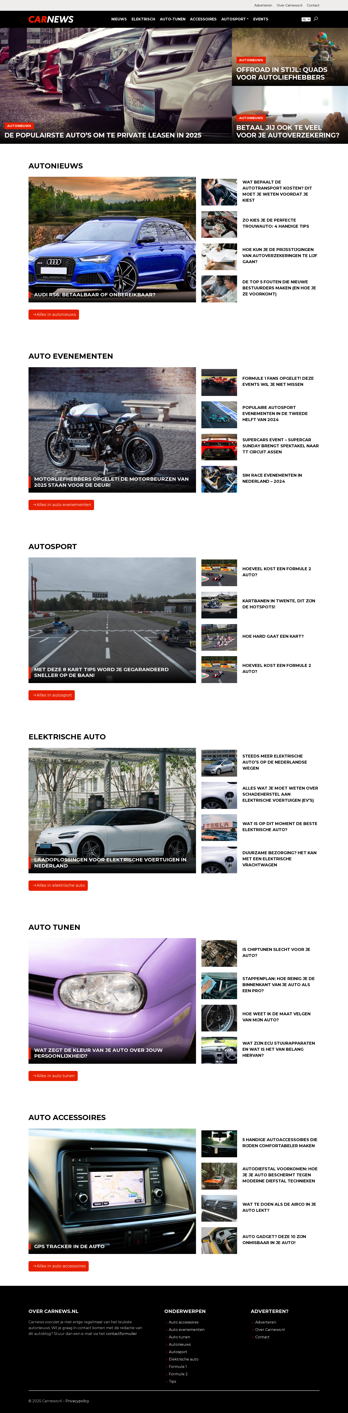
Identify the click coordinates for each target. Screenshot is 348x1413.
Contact (313, 5)
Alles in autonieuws (54, 314)
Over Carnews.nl (289, 5)
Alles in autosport (52, 695)
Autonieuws (180, 1344)
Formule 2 (178, 1374)
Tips (172, 1381)
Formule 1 (178, 1367)
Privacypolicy (77, 1401)
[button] (315, 19)
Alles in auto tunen (54, 1075)
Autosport (178, 1352)
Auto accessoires (183, 1322)
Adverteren (263, 5)
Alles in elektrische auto (59, 885)
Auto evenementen (187, 1330)
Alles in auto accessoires (59, 1266)
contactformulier (121, 1334)
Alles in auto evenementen (62, 504)
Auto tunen (179, 1337)
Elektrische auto (183, 1359)
